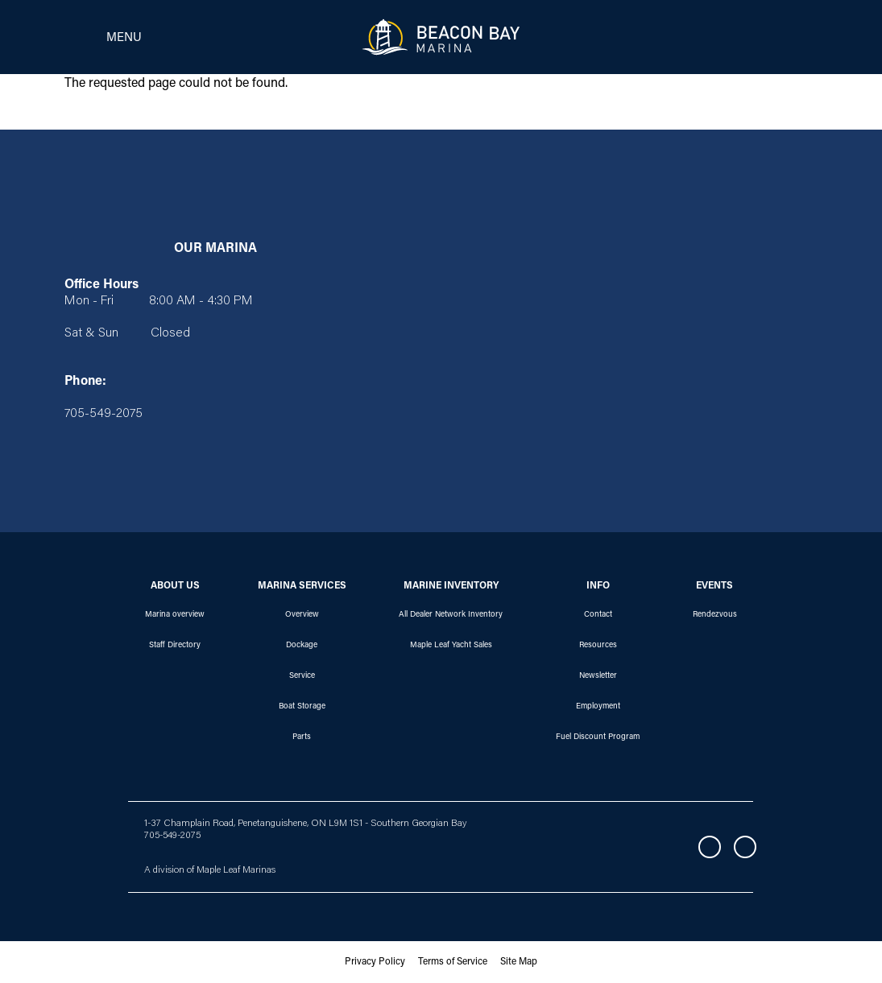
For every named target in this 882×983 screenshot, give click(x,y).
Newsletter (598, 676)
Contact (598, 615)
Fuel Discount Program (598, 737)
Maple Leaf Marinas (236, 870)
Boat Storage (302, 707)
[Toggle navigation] (98, 37)
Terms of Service (452, 962)
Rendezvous (715, 615)
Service (302, 676)
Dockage (301, 646)
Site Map (518, 962)
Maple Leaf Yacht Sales (451, 646)
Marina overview (175, 615)
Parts (301, 737)
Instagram (745, 847)
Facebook (709, 847)
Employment (598, 707)
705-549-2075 (172, 836)
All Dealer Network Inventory (451, 615)
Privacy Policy (375, 962)
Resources (598, 646)
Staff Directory (175, 646)
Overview (302, 615)
